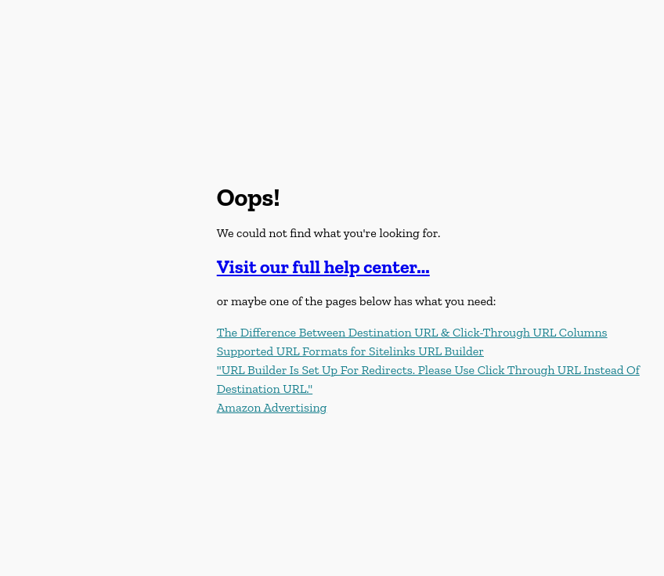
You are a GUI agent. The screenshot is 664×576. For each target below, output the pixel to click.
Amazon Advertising (272, 407)
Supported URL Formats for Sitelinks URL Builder (350, 351)
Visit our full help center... (323, 266)
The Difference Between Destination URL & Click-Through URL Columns (412, 332)
